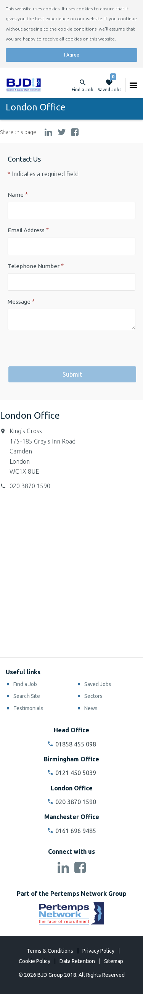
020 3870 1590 (30, 485)
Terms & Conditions (50, 951)
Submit (72, 374)
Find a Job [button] (82, 89)
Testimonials (28, 708)
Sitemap (113, 961)
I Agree (71, 54)
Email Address (26, 230)
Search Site (26, 696)
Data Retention (77, 961)
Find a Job (25, 684)
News (91, 708)
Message (19, 301)
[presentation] (66, 351)
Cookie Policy (34, 961)
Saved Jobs (109, 85)
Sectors (93, 696)
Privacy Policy (98, 951)
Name (16, 194)
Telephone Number (33, 266)
